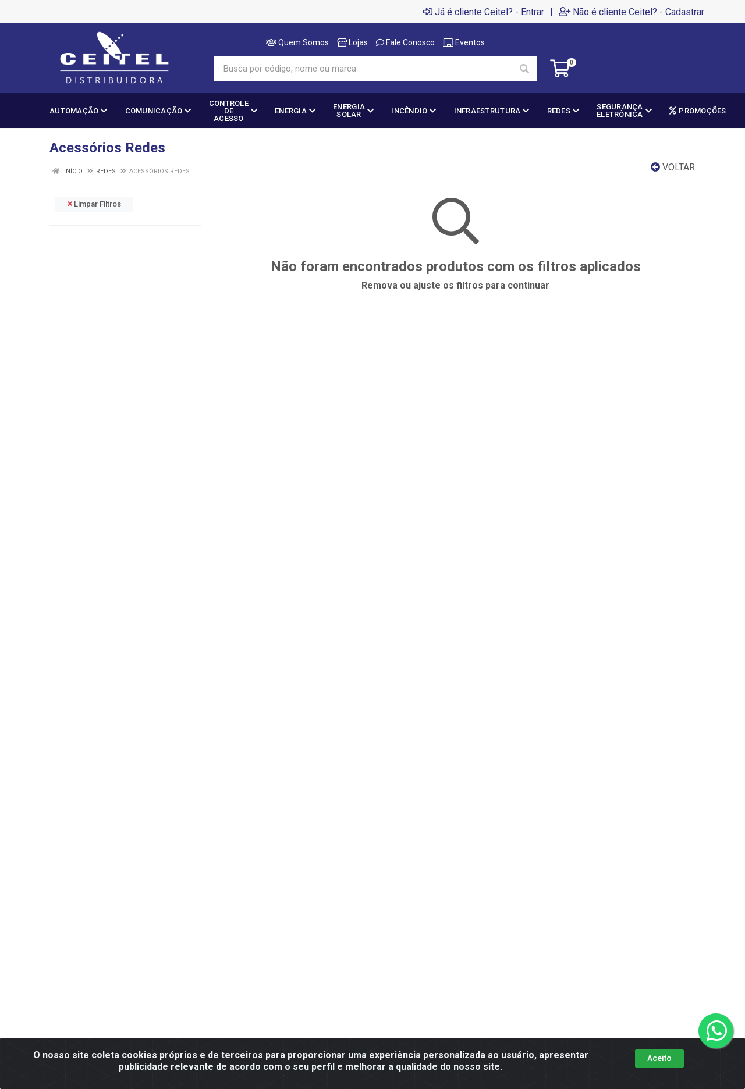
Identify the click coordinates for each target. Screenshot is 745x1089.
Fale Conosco (405, 42)
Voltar (673, 167)
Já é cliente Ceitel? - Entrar (483, 11)
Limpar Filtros (94, 204)
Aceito (659, 1058)
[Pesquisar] (524, 68)
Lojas (352, 42)
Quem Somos (297, 42)
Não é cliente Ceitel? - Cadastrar (631, 11)
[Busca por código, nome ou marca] (363, 68)
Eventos (464, 42)
